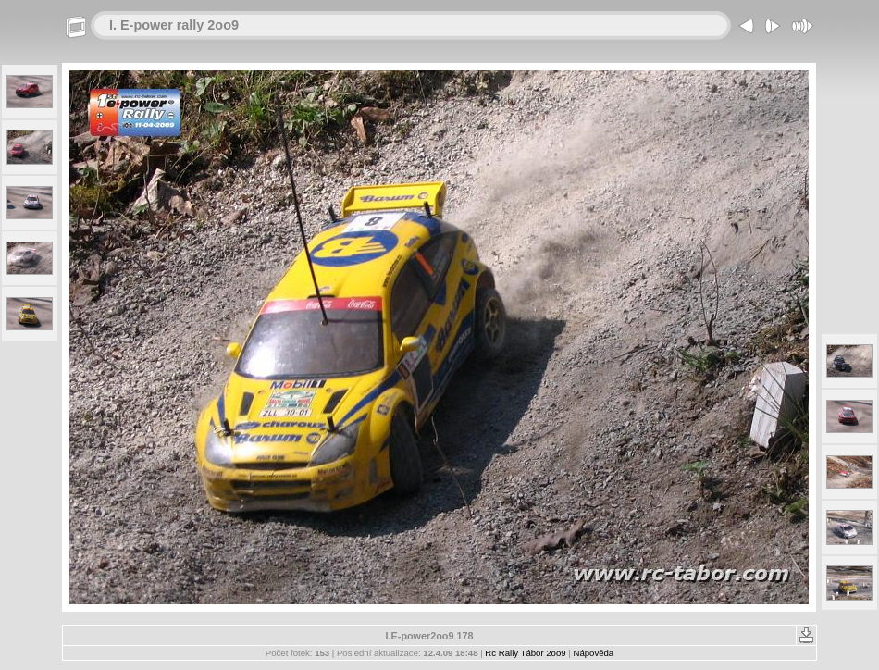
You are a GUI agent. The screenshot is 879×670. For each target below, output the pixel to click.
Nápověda (593, 653)
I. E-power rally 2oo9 (174, 25)
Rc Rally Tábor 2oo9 (525, 653)
